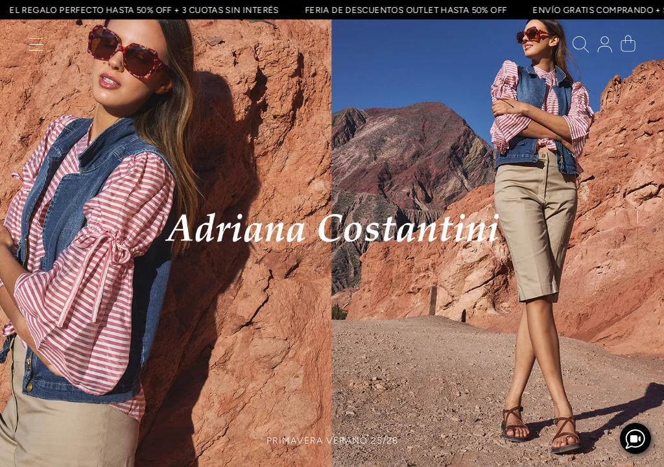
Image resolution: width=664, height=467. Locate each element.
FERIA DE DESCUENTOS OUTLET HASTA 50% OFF (404, 9)
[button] (36, 47)
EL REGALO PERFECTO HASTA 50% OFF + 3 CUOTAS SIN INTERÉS (142, 9)
